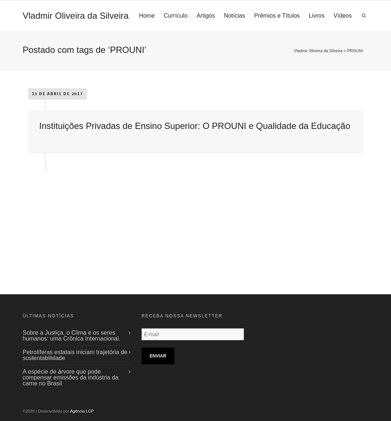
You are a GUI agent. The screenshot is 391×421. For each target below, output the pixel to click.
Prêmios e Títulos (277, 15)
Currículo (176, 15)
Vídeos (343, 15)
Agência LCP (82, 411)
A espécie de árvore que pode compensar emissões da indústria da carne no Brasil (71, 377)
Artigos (205, 15)
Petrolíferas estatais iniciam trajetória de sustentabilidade (75, 355)
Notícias (234, 15)
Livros (317, 15)
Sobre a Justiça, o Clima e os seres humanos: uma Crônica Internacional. (72, 336)
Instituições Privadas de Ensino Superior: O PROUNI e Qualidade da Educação (195, 126)
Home (147, 15)
